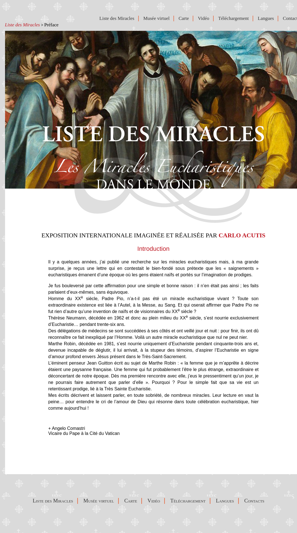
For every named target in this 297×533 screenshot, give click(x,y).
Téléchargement (234, 18)
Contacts (255, 501)
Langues (267, 18)
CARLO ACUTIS (241, 235)
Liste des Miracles (22, 24)
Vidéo (204, 18)
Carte (185, 18)
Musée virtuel (157, 18)
